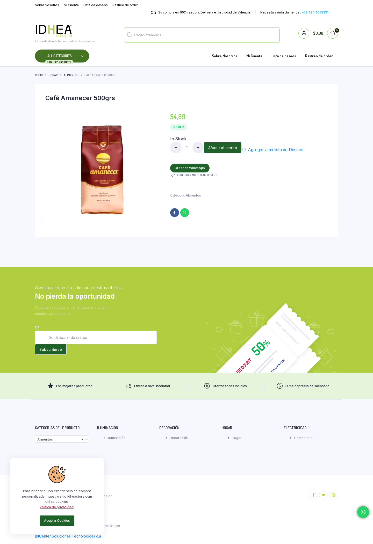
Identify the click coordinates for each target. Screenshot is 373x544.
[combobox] (62, 441)
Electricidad (303, 440)
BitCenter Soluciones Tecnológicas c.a (68, 538)
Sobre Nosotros (47, 5)
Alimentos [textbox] (60, 441)
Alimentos (71, 75)
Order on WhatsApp (191, 168)
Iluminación (116, 440)
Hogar (53, 75)
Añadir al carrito (223, 147)
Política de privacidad (57, 507)
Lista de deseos (95, 5)
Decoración (179, 440)
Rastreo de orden (125, 5)
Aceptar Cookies (57, 520)
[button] (274, 150)
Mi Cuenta (71, 5)
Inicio (39, 75)
